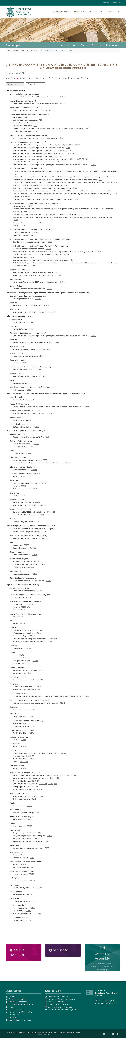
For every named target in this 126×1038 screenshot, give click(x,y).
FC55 (68, 148)
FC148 (40, 591)
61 (75, 159)
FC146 (62, 703)
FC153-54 (62, 753)
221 (29, 196)
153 (67, 775)
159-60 (50, 784)
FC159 (49, 641)
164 (74, 775)
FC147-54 (43, 784)
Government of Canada (58, 1004)
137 (61, 156)
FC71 (57, 151)
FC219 (33, 235)
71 (58, 145)
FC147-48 (26, 663)
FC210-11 (32, 446)
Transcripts (34, 50)
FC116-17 (47, 349)
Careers (106, 3)
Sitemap (46, 1034)
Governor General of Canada (60, 1007)
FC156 (32, 329)
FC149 (41, 413)
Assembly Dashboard (18, 1002)
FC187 (44, 532)
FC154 (50, 639)
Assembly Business (21, 50)
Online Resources (16, 1009)
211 (49, 515)
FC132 (56, 156)
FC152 (21, 655)
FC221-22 (43, 223)
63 (80, 159)
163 (50, 413)
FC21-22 (50, 145)
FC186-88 (43, 538)
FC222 (31, 212)
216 (37, 232)
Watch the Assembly (18, 999)
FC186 (26, 545)
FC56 (70, 159)
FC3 (32, 117)
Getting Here (116, 3)
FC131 (64, 153)
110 (46, 312)
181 (73, 153)
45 (55, 145)
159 (33, 604)
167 (72, 145)
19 (39, 131)
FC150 (23, 607)
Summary (11, 84)
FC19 (77, 199)
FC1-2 (49, 289)
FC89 (47, 437)
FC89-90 (46, 460)
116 (50, 312)
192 (49, 538)
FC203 (66, 162)
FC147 (30, 673)
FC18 (32, 257)
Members (13, 997)
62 (77, 159)
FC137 (48, 110)
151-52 (62, 775)
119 (54, 312)
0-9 (7, 78)
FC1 (87, 128)
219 (67, 254)
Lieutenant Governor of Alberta (61, 999)
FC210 (36, 444)
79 (83, 159)
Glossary (12, 1017)
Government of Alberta (58, 997)
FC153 (28, 648)
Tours (11, 1007)
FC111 (93, 165)
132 (69, 153)
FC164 (22, 623)
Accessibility (70, 1032)
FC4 (14, 174)
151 (28, 607)
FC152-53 (30, 756)
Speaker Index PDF (15, 73)
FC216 (62, 97)
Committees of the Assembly (21, 1004)
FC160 (32, 881)
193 (77, 153)
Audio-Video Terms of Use (20, 1020)
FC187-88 (32, 548)
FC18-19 (34, 266)
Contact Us (102, 990)
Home (10, 50)
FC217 (30, 206)
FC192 (36, 561)
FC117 (31, 322)
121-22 (68, 145)
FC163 (86, 407)
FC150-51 (38, 687)
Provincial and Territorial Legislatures (63, 1009)
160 (71, 775)
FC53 (33, 710)
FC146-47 (35, 781)
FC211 (28, 453)
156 (46, 413)
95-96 (62, 145)
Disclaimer (48, 1032)
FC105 (38, 299)
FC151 (28, 604)
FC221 (81, 214)
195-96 (78, 145)
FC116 (46, 305)
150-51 (56, 775)
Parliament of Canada (57, 1002)
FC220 (15, 220)
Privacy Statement (59, 1032)
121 (66, 151)
